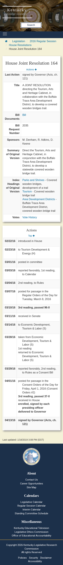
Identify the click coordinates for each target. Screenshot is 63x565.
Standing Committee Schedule (31, 513)
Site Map (31, 487)
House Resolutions (20, 45)
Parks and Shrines (33, 180)
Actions (31, 69)
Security (33, 557)
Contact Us (31, 479)
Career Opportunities (31, 483)
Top (31, 235)
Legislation (18, 41)
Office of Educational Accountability (31, 535)
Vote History (29, 217)
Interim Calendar (32, 509)
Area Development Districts (38, 199)
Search (31, 25)
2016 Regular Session (43, 41)
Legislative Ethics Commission (31, 531)
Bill (24, 115)
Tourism (27, 191)
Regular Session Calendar (31, 505)
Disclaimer (46, 557)
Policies (22, 557)
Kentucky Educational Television (31, 528)
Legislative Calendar (31, 502)
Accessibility (35, 561)
